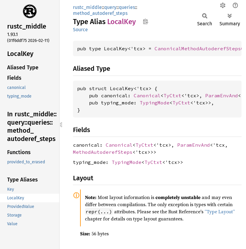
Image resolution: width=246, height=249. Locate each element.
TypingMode (154, 103)
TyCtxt (172, 95)
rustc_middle (87, 7)
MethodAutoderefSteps (103, 152)
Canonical (147, 95)
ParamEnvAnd (221, 95)
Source (80, 29)
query (110, 7)
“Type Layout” (220, 211)
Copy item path (145, 21)
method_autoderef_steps (100, 13)
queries (127, 7)
